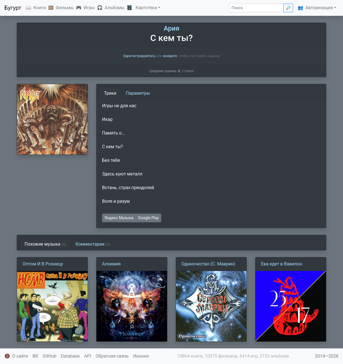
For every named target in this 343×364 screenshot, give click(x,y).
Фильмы (65, 7)
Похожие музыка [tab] (45, 244)
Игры (89, 7)
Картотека (146, 7)
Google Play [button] (148, 218)
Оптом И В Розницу (43, 264)
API (87, 356)
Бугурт (12, 7)
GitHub (49, 356)
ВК (35, 356)
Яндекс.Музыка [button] (119, 218)
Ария (171, 28)
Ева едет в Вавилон (281, 264)
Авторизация (319, 7)
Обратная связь (112, 356)
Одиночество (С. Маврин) (208, 264)
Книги (39, 7)
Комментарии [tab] (92, 244)
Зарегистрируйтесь (139, 56)
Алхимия (111, 264)
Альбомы (115, 7)
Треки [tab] (110, 93)
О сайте (20, 356)
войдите (170, 56)
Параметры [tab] (138, 93)
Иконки (141, 356)
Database (70, 356)
